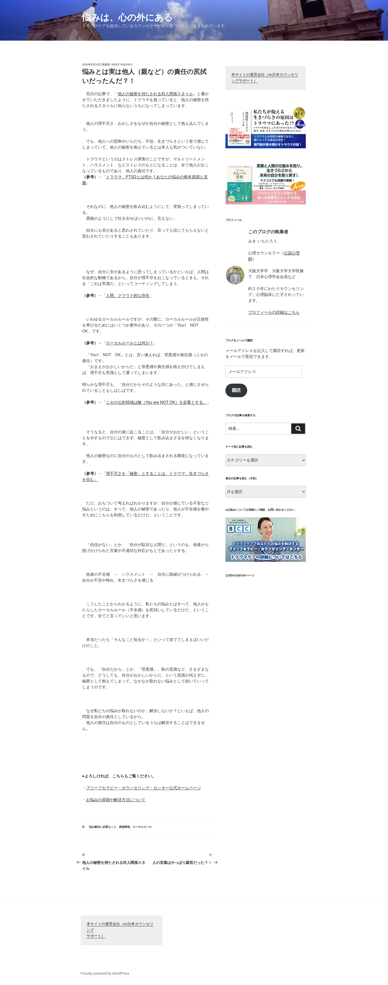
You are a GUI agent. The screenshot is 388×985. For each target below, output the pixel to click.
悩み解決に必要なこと (102, 826)
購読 (236, 390)
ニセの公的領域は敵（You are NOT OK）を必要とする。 (156, 402)
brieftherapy (122, 64)
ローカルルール (142, 826)
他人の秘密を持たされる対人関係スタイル (155, 94)
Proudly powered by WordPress (105, 973)
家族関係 (124, 826)
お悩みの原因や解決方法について (116, 800)
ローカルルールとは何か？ (129, 343)
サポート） (96, 936)
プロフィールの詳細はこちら (274, 312)
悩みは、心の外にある (127, 17)
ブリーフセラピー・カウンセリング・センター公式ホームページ (143, 788)
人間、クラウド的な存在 (127, 295)
